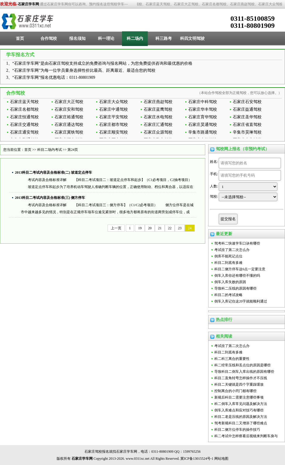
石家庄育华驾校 (202, 117)
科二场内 (135, 38)
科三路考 (163, 38)
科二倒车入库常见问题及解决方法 (240, 404)
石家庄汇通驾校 (158, 124)
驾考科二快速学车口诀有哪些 (237, 243)
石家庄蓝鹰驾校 (158, 109)
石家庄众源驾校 (158, 132)
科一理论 (106, 38)
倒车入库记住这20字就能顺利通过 (240, 301)
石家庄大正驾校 (69, 102)
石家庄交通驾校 (24, 124)
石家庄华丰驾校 (202, 109)
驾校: (214, 196)
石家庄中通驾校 (113, 109)
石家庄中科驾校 (202, 102)
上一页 (116, 228)
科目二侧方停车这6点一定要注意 (239, 269)
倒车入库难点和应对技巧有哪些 (239, 410)
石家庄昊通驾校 (202, 124)
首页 (20, 38)
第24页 (72, 150)
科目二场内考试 (49, 150)
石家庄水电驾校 (158, 117)
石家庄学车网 (28, 4)
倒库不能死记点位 (228, 256)
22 (170, 228)
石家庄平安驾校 (113, 117)
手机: (214, 174)
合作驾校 (48, 38)
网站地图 (221, 459)
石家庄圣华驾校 (247, 117)
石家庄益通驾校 (247, 109)
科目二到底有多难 (228, 263)
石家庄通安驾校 (24, 132)
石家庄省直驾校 (247, 124)
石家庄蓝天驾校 (24, 102)
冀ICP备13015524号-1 (196, 459)
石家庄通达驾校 (69, 124)
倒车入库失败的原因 (230, 282)
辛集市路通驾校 (202, 132)
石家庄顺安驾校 (113, 132)
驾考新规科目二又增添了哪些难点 (240, 423)
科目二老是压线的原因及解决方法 (240, 417)
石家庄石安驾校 (247, 102)
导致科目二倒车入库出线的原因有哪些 (244, 372)
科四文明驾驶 (192, 38)
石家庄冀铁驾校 (69, 132)
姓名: (214, 162)
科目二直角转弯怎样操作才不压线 (240, 378)
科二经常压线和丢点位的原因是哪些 (242, 365)
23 (179, 228)
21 (160, 228)
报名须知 (77, 38)
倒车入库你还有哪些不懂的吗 (237, 275)
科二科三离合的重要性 (232, 359)
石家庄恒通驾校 (24, 117)
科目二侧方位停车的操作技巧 (237, 430)
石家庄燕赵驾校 (158, 102)
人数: (214, 186)
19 (140, 228)
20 (150, 228)
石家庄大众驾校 (113, 102)
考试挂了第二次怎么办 (232, 250)
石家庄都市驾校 (113, 124)
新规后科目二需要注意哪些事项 (239, 397)
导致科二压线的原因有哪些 (235, 288)
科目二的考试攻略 (228, 295)
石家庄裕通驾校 (69, 117)
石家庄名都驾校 (24, 109)
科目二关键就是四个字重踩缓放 (239, 384)
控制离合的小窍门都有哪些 (235, 391)
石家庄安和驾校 (69, 109)
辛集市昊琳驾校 (247, 132)
